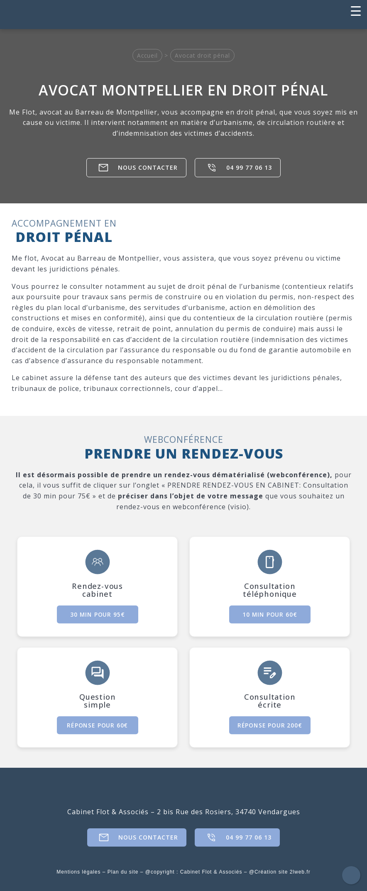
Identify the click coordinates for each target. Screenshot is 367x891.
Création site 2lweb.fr (282, 872)
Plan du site (123, 872)
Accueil (147, 55)
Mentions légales (78, 872)
